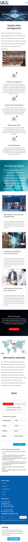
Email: (16, 425)
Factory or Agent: (18, 436)
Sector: (16, 430)
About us (5, 486)
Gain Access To (14, 329)
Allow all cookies (14, 538)
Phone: (4, 425)
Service (4, 491)
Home (4, 483)
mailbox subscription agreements (16, 520)
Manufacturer (6, 489)
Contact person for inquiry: (9, 416)
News (4, 494)
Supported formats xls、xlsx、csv (14, 409)
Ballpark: (4, 436)
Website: (4, 430)
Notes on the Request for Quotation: (11, 449)
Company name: (6, 420)
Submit (19, 444)
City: (16, 420)
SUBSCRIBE (23, 517)
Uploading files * (8, 404)
